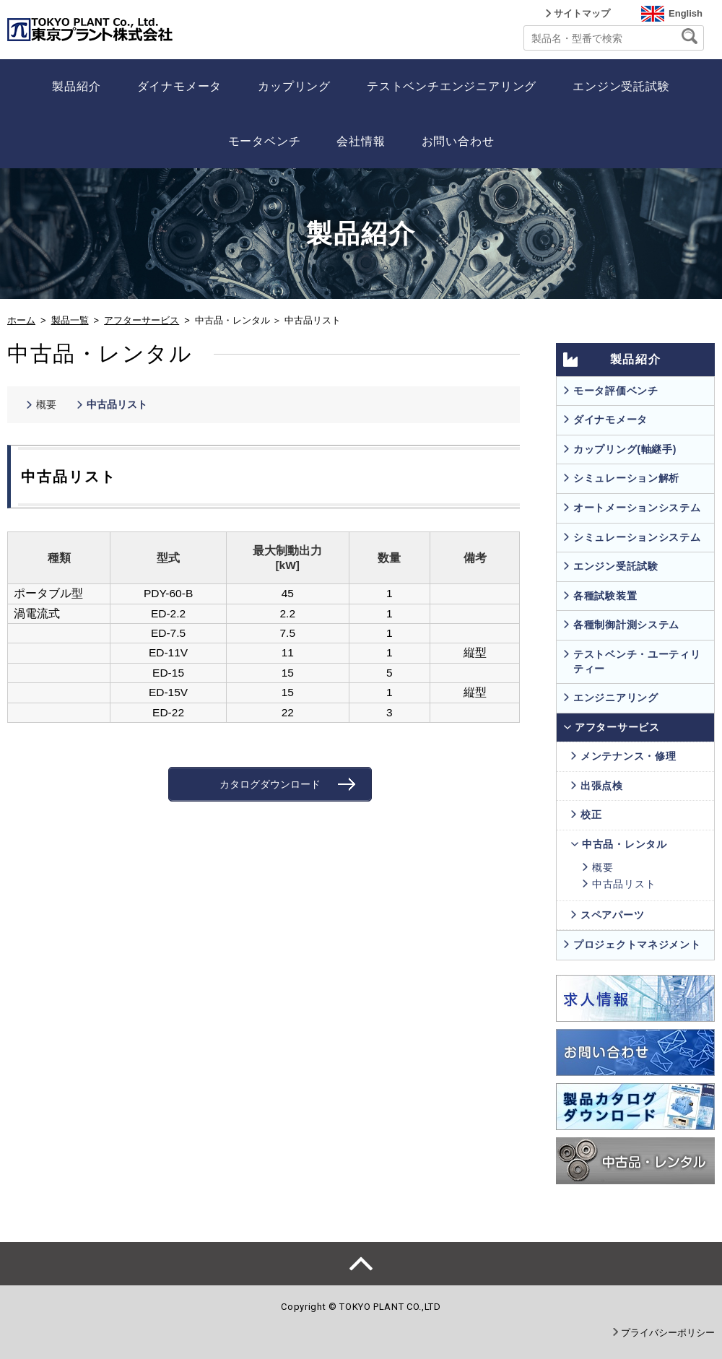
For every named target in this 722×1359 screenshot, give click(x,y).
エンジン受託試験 (621, 86)
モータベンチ (264, 141)
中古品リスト (117, 404)
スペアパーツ (612, 915)
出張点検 (601, 785)
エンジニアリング (615, 697)
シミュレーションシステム (636, 537)
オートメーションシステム (636, 507)
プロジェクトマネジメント (636, 944)
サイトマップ (582, 13)
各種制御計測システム (626, 624)
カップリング (294, 86)
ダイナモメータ (179, 86)
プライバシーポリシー (668, 1332)
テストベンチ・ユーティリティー (636, 661)
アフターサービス (141, 320)
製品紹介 (76, 86)
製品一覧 (70, 320)
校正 (590, 814)
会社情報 (360, 141)
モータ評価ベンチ (615, 390)
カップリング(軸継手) (625, 449)
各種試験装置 (605, 596)
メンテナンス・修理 (628, 756)
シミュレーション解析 (626, 478)
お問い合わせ (458, 141)
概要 (46, 404)
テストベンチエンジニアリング (451, 86)
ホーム (21, 320)
